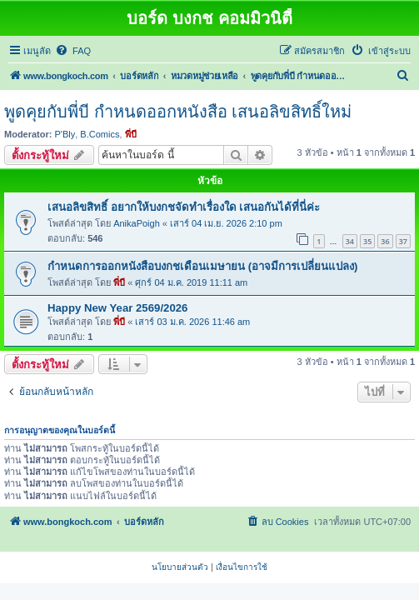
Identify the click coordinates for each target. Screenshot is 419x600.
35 (367, 241)
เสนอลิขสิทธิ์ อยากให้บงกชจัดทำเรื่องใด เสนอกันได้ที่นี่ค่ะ (183, 207)
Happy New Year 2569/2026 (117, 308)
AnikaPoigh (136, 223)
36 (385, 241)
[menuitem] (73, 51)
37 (403, 241)
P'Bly (65, 134)
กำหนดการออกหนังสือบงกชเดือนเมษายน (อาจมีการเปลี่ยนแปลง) (202, 266)
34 (350, 241)
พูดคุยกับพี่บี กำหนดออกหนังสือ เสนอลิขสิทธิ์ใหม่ (178, 111)
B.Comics (99, 134)
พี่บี (131, 134)
